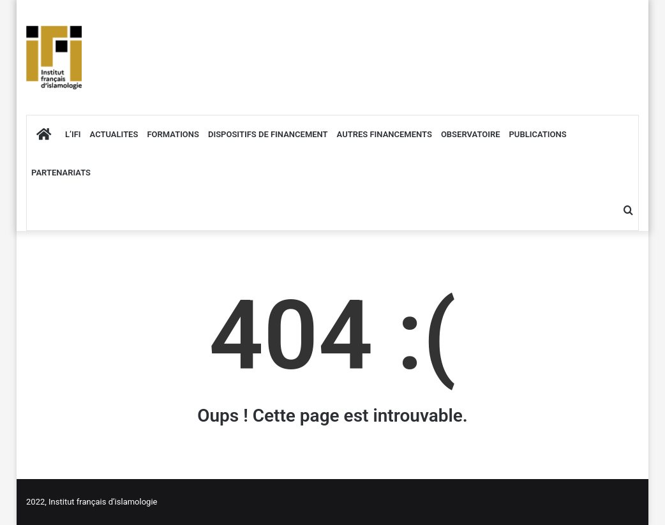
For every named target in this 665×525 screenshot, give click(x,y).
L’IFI (73, 134)
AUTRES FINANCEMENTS (384, 134)
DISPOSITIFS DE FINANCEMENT (268, 134)
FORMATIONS (173, 134)
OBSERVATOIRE (470, 134)
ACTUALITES (114, 134)
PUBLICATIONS (538, 134)
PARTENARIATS (61, 172)
